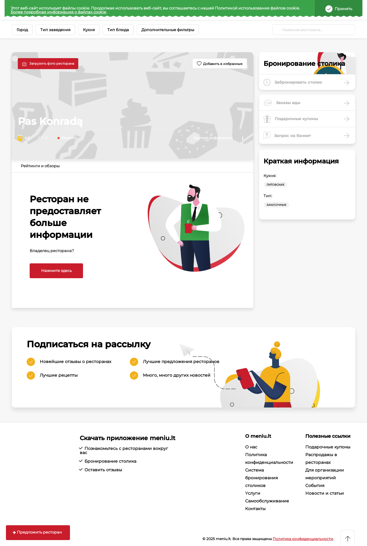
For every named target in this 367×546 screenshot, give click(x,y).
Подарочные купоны (327, 447)
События (314, 485)
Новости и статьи (324, 493)
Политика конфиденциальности (303, 539)
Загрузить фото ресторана (51, 63)
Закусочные (276, 204)
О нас (251, 447)
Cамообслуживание (267, 501)
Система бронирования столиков (261, 477)
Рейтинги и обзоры (40, 165)
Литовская (275, 184)
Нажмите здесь (56, 270)
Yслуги (252, 493)
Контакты (255, 508)
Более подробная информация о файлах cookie (58, 11)
